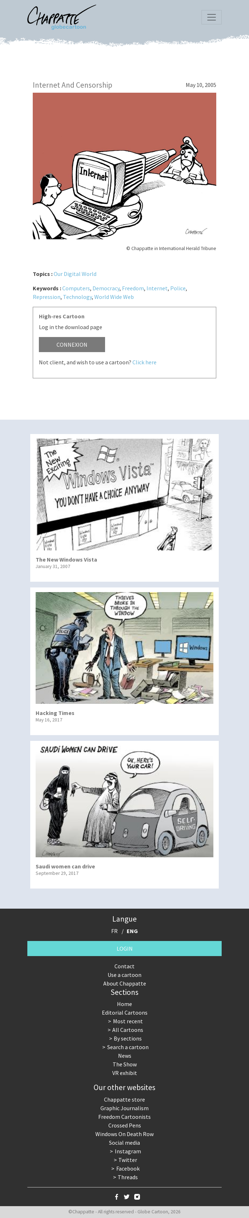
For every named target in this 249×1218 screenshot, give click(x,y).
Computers (76, 288)
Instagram (128, 1151)
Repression (46, 296)
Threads (128, 1177)
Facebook (128, 1168)
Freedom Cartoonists (124, 1116)
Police (178, 288)
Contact (124, 966)
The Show (125, 1064)
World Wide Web (114, 296)
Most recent (128, 1021)
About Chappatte (124, 983)
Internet (157, 288)
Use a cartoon (124, 974)
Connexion (71, 344)
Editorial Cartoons (125, 1012)
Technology (77, 296)
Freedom (133, 288)
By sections (128, 1038)
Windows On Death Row (124, 1134)
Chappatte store (124, 1099)
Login (125, 948)
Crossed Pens (124, 1125)
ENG (132, 931)
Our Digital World (75, 273)
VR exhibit (124, 1072)
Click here (144, 362)
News (124, 1055)
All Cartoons (127, 1029)
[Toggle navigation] (212, 17)
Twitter (127, 1159)
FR (114, 931)
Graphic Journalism (124, 1108)
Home (124, 1003)
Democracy (105, 288)
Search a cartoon (128, 1047)
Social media (124, 1142)
